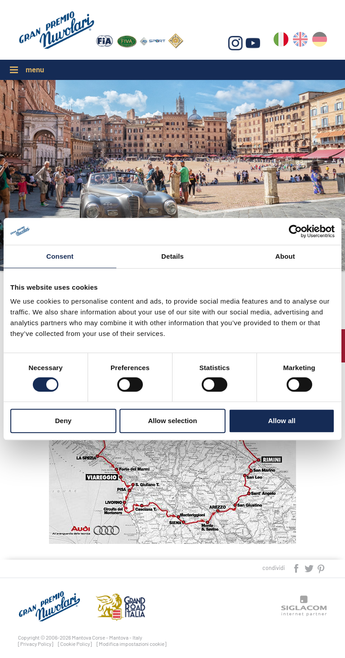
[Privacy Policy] (35, 643)
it (281, 41)
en (300, 41)
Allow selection (172, 420)
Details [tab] (172, 256)
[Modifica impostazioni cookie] (132, 643)
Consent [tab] (60, 256)
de (319, 41)
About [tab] (285, 256)
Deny (63, 420)
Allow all (282, 420)
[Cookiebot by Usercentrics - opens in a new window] (295, 231)
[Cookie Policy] (75, 643)
